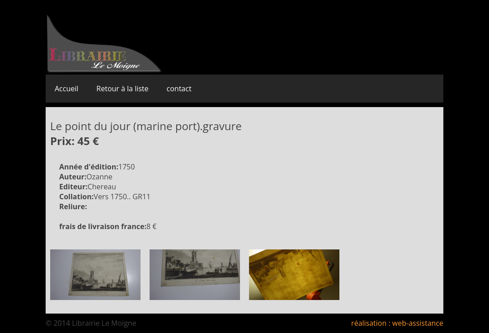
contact (179, 89)
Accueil (66, 89)
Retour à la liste (122, 89)
